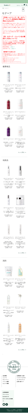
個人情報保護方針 (19, 409)
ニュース (5, 377)
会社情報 (5, 375)
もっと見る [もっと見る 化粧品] (22, 252)
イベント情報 (6, 381)
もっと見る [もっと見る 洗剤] (22, 349)
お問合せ (8, 409)
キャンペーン (6, 379)
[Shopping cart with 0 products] (23, 5)
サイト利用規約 (13, 409)
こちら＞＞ (12, 46)
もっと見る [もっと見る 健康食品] (22, 152)
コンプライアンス (21, 379)
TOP (3, 8)
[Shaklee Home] (7, 5)
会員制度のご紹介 (21, 375)
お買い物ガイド (20, 381)
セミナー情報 (6, 383)
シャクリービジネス (21, 377)
